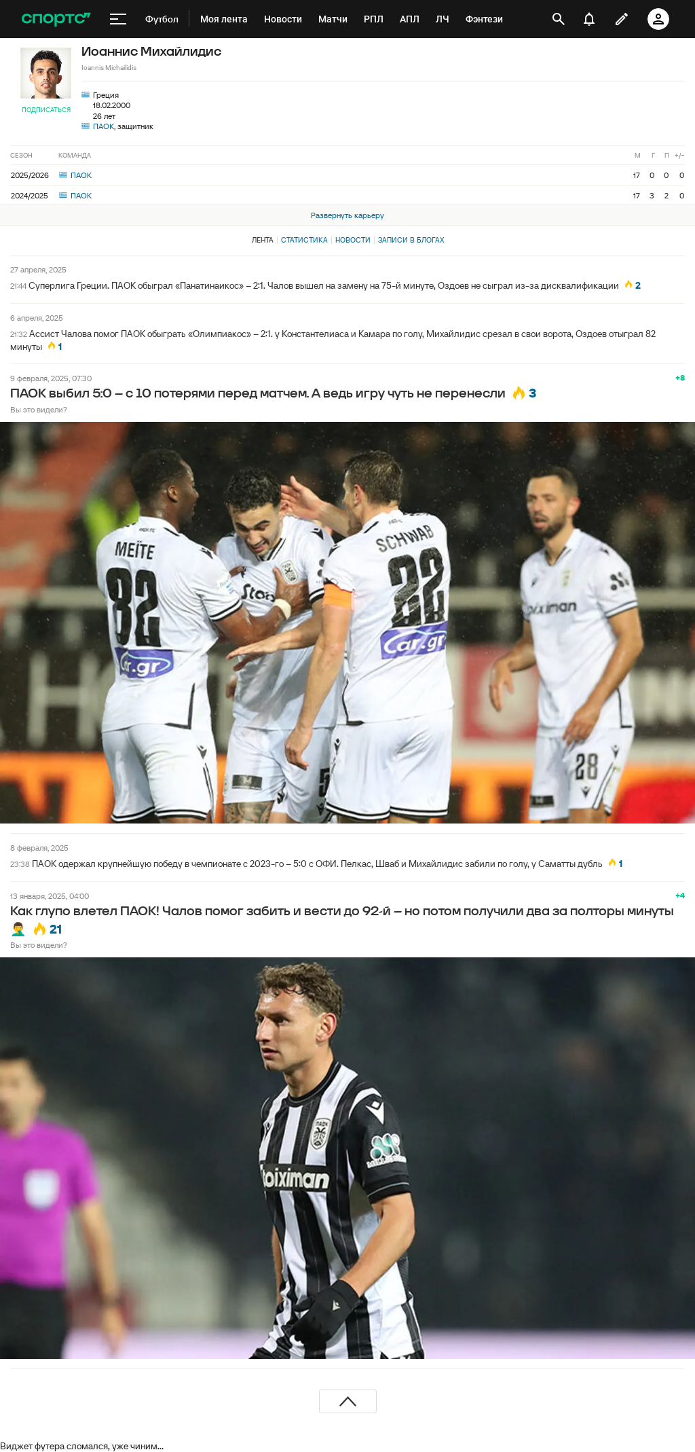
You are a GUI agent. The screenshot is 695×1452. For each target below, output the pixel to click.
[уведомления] (589, 19)
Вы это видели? (38, 409)
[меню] (118, 19)
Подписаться (46, 109)
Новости (353, 240)
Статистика (304, 240)
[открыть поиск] (558, 19)
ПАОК (103, 126)
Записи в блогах (411, 240)
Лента (263, 240)
